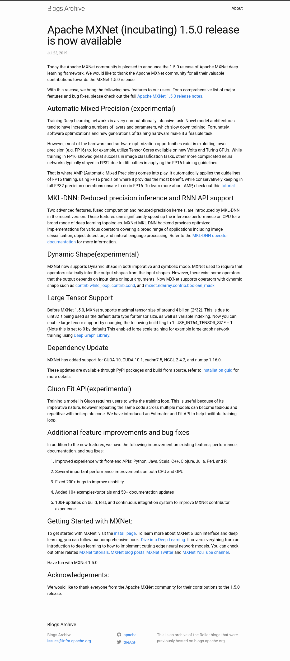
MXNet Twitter (159, 552)
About (237, 8)
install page (125, 533)
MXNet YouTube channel (206, 552)
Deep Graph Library (91, 335)
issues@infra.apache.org (69, 641)
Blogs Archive (66, 8)
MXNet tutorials (94, 552)
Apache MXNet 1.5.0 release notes (169, 96)
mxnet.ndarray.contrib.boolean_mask (179, 285)
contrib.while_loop (92, 285)
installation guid (217, 370)
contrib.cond (123, 285)
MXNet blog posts (127, 552)
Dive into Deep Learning (163, 539)
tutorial (228, 185)
